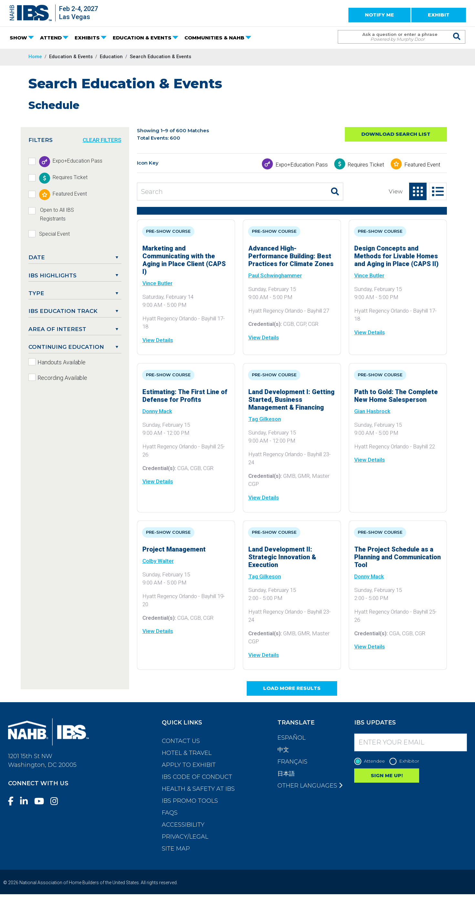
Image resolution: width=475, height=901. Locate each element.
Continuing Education (66, 347)
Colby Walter (158, 561)
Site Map (176, 848)
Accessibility (183, 824)
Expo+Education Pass (301, 164)
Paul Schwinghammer (275, 275)
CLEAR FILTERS (102, 140)
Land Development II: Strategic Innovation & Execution (282, 557)
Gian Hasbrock (372, 411)
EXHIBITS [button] (87, 38)
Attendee (371, 761)
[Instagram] (56, 801)
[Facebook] (13, 801)
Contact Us (181, 741)
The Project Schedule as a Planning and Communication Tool (397, 557)
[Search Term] (395, 36)
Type (36, 293)
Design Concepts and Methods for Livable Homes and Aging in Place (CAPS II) (396, 256)
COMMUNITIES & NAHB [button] (214, 38)
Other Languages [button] (309, 785)
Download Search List (395, 134)
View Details (157, 340)
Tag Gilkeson (264, 419)
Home (35, 56)
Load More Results (292, 688)
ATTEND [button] (51, 38)
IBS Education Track (63, 311)
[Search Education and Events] (232, 191)
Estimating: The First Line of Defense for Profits (184, 395)
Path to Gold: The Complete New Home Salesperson (396, 395)
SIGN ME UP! (387, 775)
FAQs (170, 812)
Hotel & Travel (187, 752)
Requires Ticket (366, 164)
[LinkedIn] (26, 801)
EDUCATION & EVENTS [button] (142, 38)
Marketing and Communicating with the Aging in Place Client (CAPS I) (184, 259)
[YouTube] (41, 801)
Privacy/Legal (185, 836)
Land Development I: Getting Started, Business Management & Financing (291, 399)
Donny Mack (157, 411)
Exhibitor (405, 761)
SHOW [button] (18, 38)
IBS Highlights (52, 275)
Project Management (174, 549)
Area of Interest (57, 329)
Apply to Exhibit (189, 764)
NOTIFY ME (379, 15)
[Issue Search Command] (457, 31)
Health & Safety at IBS (198, 788)
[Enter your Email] (410, 742)
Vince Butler (157, 283)
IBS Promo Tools (190, 800)
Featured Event (422, 164)
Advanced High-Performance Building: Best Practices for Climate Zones (291, 256)
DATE (36, 257)
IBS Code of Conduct (197, 776)
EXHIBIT (438, 15)
